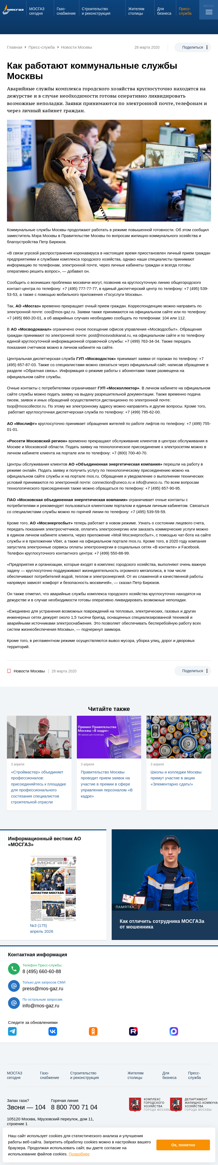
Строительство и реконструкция (84, 1075)
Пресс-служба (194, 1075)
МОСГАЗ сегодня (14, 1075)
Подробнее (79, 1154)
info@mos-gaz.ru (40, 1005)
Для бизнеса (170, 1075)
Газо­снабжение (49, 1075)
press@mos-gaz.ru (42, 988)
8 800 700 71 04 (74, 1107)
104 (40, 1107)
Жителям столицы (135, 1075)
